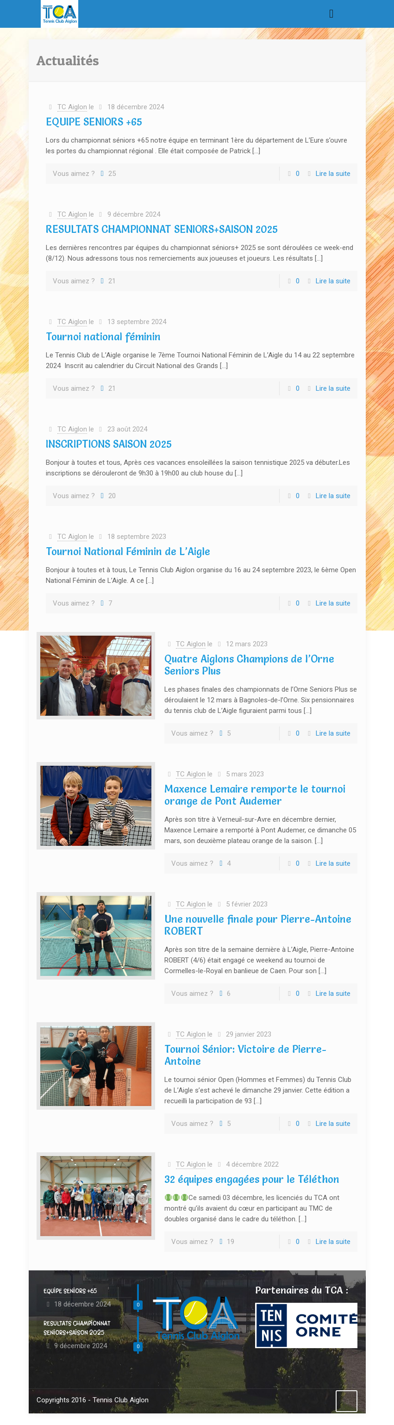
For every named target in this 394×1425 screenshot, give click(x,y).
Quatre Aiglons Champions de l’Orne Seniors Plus (249, 665)
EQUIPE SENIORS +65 (94, 122)
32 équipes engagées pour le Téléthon (251, 1179)
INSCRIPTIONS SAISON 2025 (109, 444)
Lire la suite (333, 173)
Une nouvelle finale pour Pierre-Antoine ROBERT (257, 925)
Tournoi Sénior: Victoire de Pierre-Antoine (245, 1055)
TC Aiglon (72, 107)
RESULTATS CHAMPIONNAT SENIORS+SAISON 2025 (162, 229)
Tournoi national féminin (103, 337)
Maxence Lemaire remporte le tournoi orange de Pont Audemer (254, 795)
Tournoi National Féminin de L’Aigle (128, 551)
